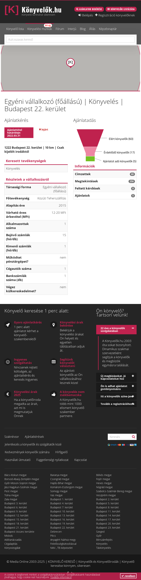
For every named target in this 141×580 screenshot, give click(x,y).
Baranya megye (59, 475)
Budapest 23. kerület (108, 527)
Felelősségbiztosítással (63, 543)
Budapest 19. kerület (62, 523)
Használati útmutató (17, 460)
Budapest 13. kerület (62, 515)
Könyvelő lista (15, 29)
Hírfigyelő (61, 452)
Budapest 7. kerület (61, 507)
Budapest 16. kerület (62, 519)
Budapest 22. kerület (62, 527)
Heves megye (104, 483)
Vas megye (56, 495)
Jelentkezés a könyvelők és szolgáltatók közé (33, 444)
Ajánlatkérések (34, 437)
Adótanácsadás (13, 539)
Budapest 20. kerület (108, 523)
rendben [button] (128, 576)
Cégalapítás (10, 543)
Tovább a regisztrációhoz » (118, 404)
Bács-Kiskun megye (15, 475)
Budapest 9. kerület (15, 511)
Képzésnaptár (108, 29)
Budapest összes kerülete (19, 531)
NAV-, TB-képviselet (61, 547)
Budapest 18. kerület (16, 523)
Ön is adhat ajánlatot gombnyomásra (114, 387)
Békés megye (104, 475)
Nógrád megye (104, 487)
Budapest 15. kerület (16, 519)
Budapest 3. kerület (15, 503)
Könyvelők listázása (123, 9)
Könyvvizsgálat (12, 547)
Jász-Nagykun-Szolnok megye (20, 487)
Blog (83, 29)
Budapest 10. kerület (62, 511)
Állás (92, 29)
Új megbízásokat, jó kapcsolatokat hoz (113, 377)
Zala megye (10, 499)
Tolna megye (11, 495)
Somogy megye (59, 491)
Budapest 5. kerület (107, 503)
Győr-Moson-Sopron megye (20, 483)
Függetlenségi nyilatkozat (52, 460)
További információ (61, 577)
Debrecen (56, 531)
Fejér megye (103, 479)
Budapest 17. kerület (108, 519)
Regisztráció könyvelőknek (116, 15)
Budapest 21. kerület (16, 527)
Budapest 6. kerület (15, 507)
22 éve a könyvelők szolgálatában (113, 329)
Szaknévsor (11, 437)
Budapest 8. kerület (107, 507)
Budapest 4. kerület (61, 503)
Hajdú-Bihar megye (61, 483)
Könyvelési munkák (39, 27)
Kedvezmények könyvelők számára (27, 452)
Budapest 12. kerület (16, 515)
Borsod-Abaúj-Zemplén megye (21, 479)
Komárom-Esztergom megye (66, 487)
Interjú (72, 29)
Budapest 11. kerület (108, 511)
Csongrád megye (59, 479)
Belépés (87, 15)
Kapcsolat (80, 460)
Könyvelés (102, 543)
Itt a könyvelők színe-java (117, 396)
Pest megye (11, 491)
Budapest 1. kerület (61, 499)
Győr (99, 535)
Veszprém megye (106, 495)
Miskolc (8, 535)
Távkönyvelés (103, 547)
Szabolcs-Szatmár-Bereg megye (114, 491)
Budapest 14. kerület (108, 515)
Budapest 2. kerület (107, 499)
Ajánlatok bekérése (90, 9)
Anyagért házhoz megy (63, 539)
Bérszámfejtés (104, 539)
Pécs (53, 535)
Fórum (60, 29)
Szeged (100, 531)
